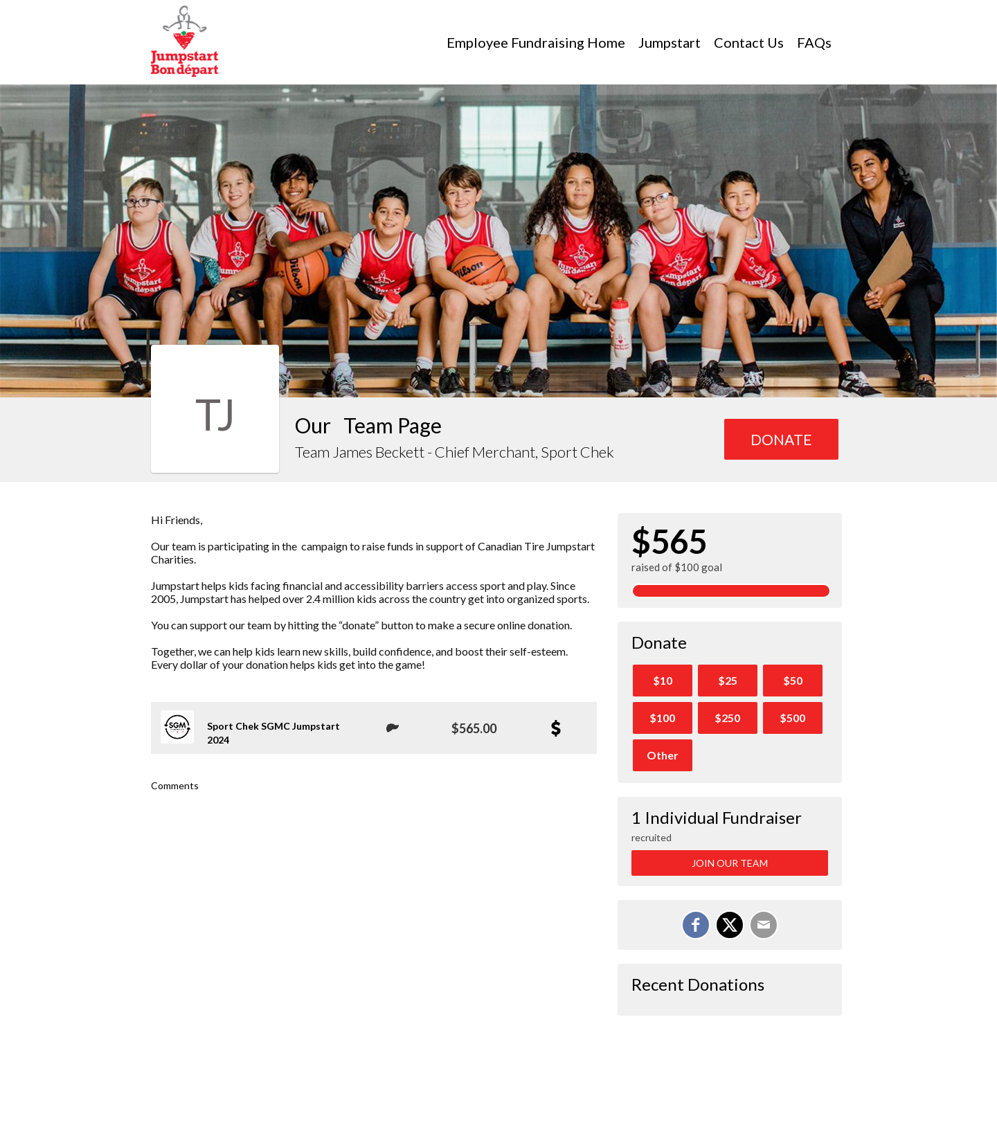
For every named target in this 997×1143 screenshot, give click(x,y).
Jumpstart (669, 42)
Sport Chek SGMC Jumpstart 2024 (273, 733)
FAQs (814, 42)
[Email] (763, 924)
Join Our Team (730, 863)
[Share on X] (729, 924)
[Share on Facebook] (695, 924)
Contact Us (749, 42)
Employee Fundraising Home (536, 42)
